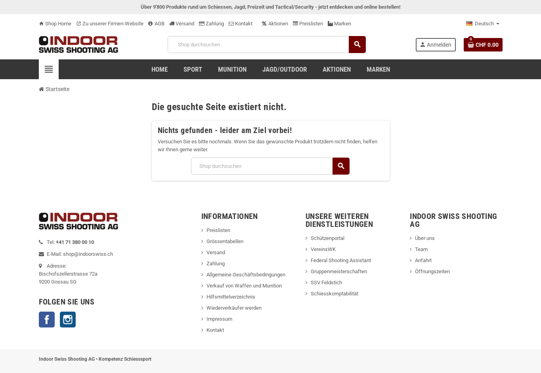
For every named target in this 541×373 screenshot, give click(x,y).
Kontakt (240, 24)
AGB (156, 24)
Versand (181, 24)
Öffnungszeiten (432, 271)
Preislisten (308, 24)
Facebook (47, 319)
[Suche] (266, 44)
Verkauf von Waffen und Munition (244, 286)
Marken (339, 24)
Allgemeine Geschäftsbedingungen (245, 275)
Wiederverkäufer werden (234, 308)
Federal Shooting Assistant (341, 260)
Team (421, 249)
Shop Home (55, 24)
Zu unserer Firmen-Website (109, 24)
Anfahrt (423, 260)
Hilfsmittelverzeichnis (230, 297)
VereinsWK (323, 249)
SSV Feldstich (326, 282)
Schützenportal (327, 238)
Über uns (425, 238)
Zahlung (211, 24)
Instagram (68, 319)
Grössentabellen (224, 241)
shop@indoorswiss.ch (88, 254)
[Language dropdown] (483, 24)
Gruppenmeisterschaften (339, 271)
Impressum (219, 319)
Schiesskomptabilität (334, 294)
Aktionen (275, 24)
